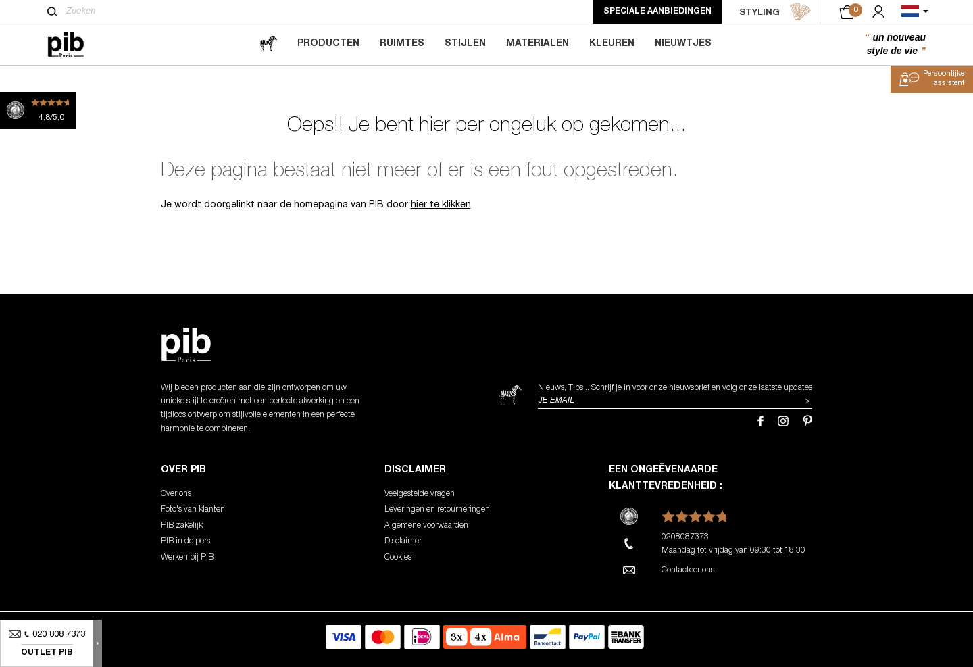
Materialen (537, 44)
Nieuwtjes (683, 44)
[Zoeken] (52, 11)
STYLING (775, 12)
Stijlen (465, 44)
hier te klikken (441, 205)
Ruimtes (402, 44)
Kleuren (611, 44)
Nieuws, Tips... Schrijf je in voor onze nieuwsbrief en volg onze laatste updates (675, 388)
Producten (328, 44)
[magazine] (268, 44)
